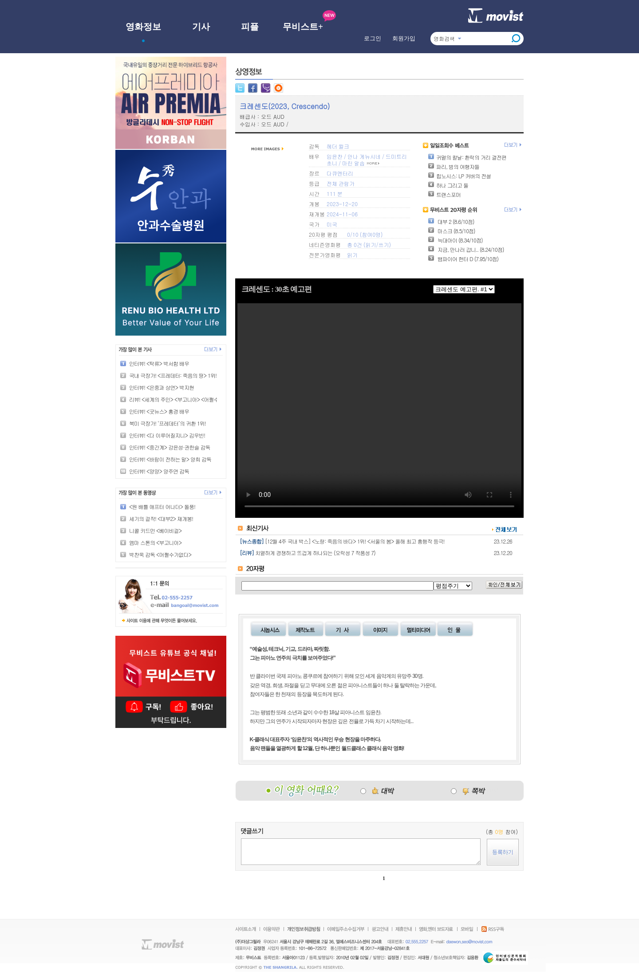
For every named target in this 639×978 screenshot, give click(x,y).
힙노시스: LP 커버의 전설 (459, 176)
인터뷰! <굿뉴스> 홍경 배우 (159, 411)
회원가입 (403, 38)
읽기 (370, 244)
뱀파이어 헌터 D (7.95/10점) (463, 258)
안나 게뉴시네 (364, 156)
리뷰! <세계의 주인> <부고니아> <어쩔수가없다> (182, 399)
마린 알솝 (353, 163)
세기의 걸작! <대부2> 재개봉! (161, 518)
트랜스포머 (444, 194)
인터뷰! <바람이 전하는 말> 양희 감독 (170, 459)
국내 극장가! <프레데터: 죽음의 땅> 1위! (173, 375)
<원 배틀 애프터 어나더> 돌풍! (162, 506)
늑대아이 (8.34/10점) (455, 240)
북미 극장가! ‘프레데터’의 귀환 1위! (167, 423)
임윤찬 (335, 156)
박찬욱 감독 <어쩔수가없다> (160, 554)
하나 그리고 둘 (448, 185)
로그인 (372, 38)
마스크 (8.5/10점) (451, 231)
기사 (201, 26)
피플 (250, 26)
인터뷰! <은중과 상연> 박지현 (161, 387)
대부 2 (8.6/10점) (451, 221)
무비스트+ (303, 26)
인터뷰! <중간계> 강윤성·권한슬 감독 (169, 447)
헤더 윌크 (338, 146)
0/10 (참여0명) (365, 234)
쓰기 (383, 244)
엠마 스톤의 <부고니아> (155, 542)
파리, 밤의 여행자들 (453, 166)
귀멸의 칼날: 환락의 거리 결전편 (467, 157)
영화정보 (143, 26)
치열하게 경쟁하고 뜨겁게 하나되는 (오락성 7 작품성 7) (315, 552)
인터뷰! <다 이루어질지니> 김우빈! (167, 435)
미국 (332, 224)
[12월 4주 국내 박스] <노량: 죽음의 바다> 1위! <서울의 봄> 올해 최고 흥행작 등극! (355, 541)
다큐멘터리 (340, 173)
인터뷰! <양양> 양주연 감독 (159, 471)
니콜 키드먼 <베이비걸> (155, 530)
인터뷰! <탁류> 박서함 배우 (159, 363)
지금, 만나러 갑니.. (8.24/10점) (466, 249)
